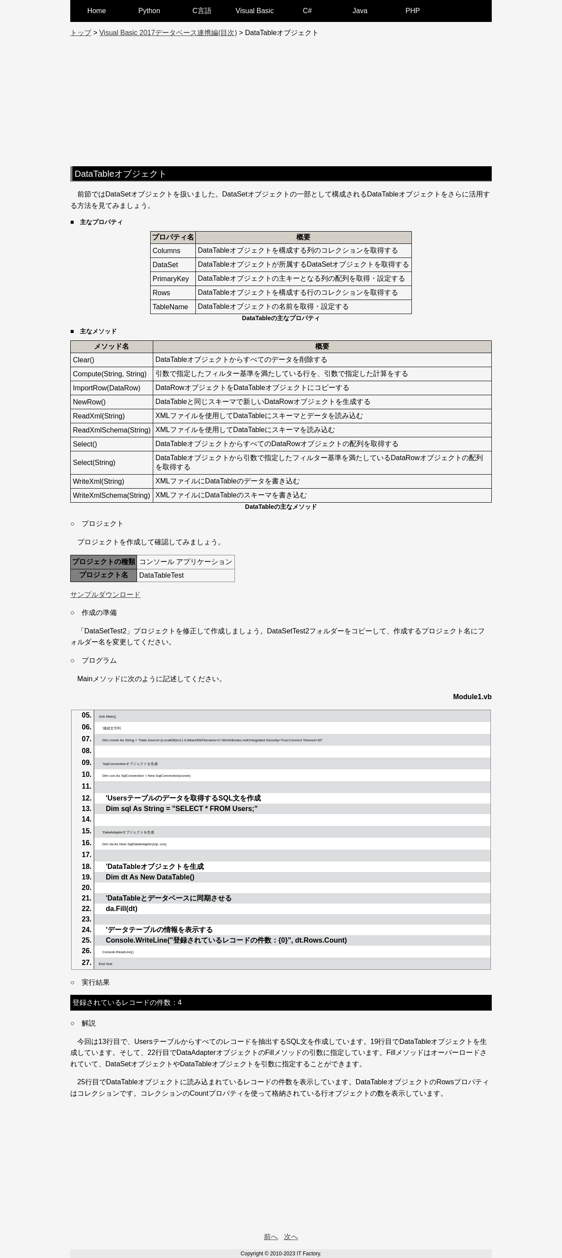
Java (360, 10)
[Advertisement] (281, 99)
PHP (413, 10)
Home (96, 10)
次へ (291, 1236)
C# (307, 10)
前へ (271, 1236)
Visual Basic (255, 10)
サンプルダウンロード (105, 594)
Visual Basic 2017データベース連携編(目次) (168, 32)
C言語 (202, 10)
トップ (80, 32)
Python (149, 10)
